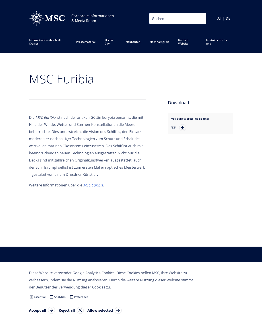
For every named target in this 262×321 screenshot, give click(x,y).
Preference (81, 297)
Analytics (60, 297)
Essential (39, 297)
